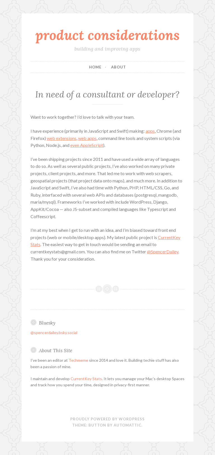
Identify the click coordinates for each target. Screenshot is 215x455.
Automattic (127, 425)
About (118, 67)
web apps (87, 138)
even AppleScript (86, 145)
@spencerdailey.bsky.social (54, 332)
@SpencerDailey (162, 251)
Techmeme (78, 360)
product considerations (107, 35)
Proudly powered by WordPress (107, 419)
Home (95, 67)
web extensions (61, 138)
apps (150, 131)
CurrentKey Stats (86, 378)
